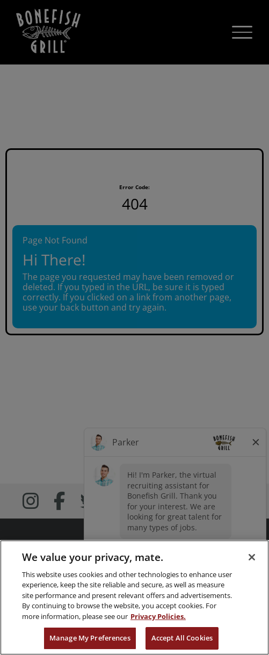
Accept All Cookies (182, 638)
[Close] (252, 557)
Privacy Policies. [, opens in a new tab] (158, 616)
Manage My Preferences (89, 638)
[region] (134, 597)
